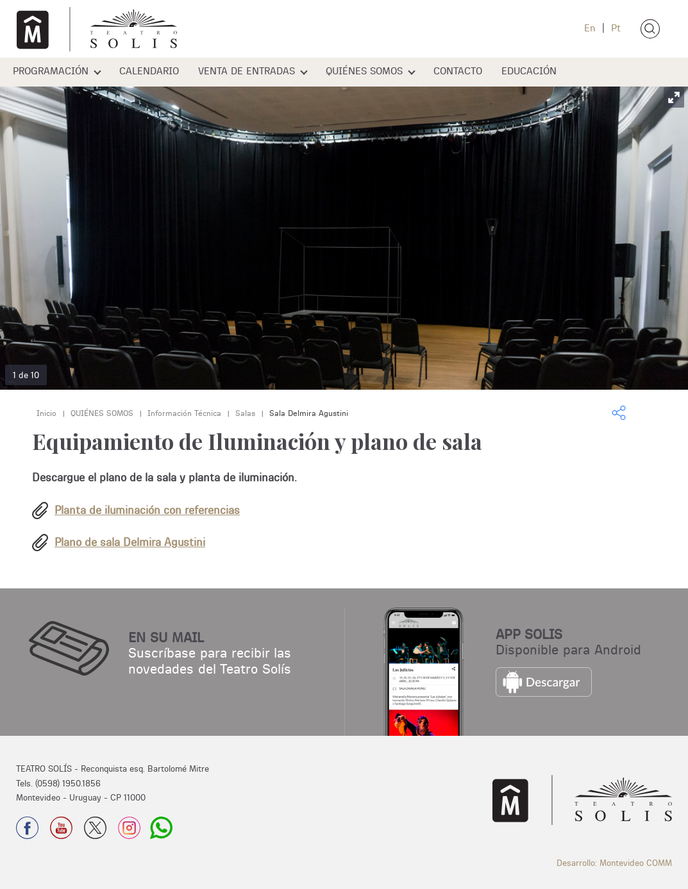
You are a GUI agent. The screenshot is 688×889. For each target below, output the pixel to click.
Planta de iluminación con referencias (147, 510)
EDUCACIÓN (529, 71)
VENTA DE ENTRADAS (246, 71)
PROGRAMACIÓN (50, 71)
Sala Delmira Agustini (308, 413)
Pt (614, 28)
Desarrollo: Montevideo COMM (614, 863)
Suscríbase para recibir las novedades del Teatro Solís (209, 660)
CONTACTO (457, 71)
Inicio (46, 413)
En (590, 28)
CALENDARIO (149, 71)
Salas (245, 413)
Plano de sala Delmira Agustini (130, 542)
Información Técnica (184, 413)
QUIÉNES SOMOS (364, 71)
